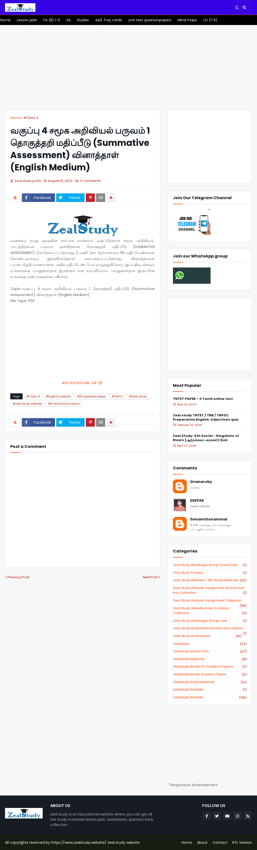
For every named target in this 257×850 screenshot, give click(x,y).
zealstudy (210, 643)
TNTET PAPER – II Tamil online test (203, 399)
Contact (220, 842)
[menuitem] (5, 20)
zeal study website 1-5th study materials (210, 580)
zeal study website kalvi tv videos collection (210, 611)
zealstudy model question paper (210, 674)
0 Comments (90, 180)
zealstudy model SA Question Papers (210, 666)
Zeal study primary (210, 572)
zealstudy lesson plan (210, 651)
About (202, 842)
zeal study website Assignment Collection (210, 600)
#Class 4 (30, 117)
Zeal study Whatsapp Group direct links (210, 565)
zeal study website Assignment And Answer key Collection (210, 590)
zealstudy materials (210, 659)
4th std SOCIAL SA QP (83, 382)
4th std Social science (64, 404)
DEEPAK (197, 500)
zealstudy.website (210, 697)
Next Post (150, 577)
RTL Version (242, 842)
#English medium (58, 396)
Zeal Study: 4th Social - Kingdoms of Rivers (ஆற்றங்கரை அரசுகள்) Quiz (206, 438)
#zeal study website (27, 404)
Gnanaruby (201, 481)
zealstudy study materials (210, 682)
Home (15, 117)
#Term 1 (117, 396)
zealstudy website (210, 689)
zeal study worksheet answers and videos (210, 628)
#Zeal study (138, 396)
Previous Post (18, 577)
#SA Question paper (91, 396)
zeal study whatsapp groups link (210, 620)
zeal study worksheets (207, 636)
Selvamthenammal (208, 519)
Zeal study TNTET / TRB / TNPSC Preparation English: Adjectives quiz (206, 417)
